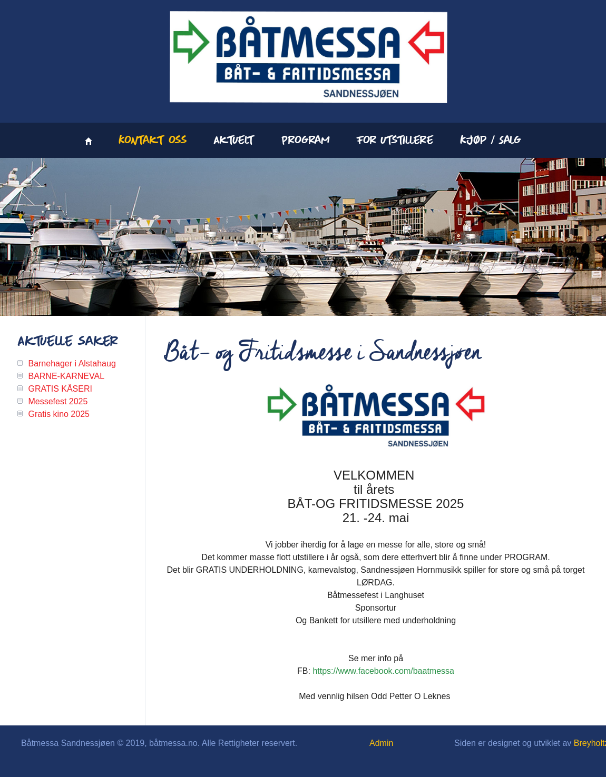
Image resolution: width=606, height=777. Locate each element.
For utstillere (395, 140)
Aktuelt (234, 140)
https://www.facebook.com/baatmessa (383, 670)
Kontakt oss (153, 140)
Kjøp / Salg (490, 140)
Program (305, 140)
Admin (381, 743)
